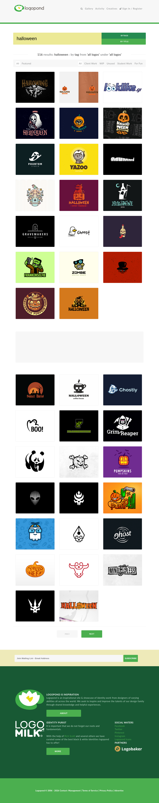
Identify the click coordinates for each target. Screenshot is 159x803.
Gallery (89, 8)
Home (47, 8)
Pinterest (119, 732)
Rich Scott (70, 736)
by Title (124, 41)
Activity (99, 8)
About (63, 713)
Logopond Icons (123, 739)
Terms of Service (90, 790)
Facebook (120, 726)
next (91, 634)
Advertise (119, 790)
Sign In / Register (131, 8)
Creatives (112, 8)
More (57, 751)
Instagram (120, 736)
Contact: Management (70, 790)
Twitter (118, 729)
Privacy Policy (106, 790)
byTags (124, 36)
